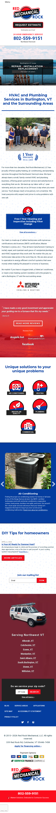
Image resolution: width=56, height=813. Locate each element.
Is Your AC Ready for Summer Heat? (18, 544)
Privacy (2, 810)
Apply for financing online (27, 746)
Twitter (23, 722)
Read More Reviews (28, 323)
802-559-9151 (28, 38)
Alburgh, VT (28, 640)
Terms (6, 810)
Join (41, 580)
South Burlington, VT (28, 662)
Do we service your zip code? (28, 686)
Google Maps (33, 722)
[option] (28, 483)
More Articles (13, 558)
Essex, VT (28, 649)
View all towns (27, 697)
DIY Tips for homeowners (25, 533)
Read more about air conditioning (35, 510)
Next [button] (53, 484)
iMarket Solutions (17, 798)
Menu (7, 2)
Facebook (28, 722)
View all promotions (27, 232)
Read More (23, 552)
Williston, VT (28, 671)
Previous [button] (2, 484)
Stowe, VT (28, 666)
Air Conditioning (28, 493)
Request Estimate (28, 25)
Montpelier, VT (28, 653)
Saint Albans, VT (28, 658)
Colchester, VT (28, 645)
